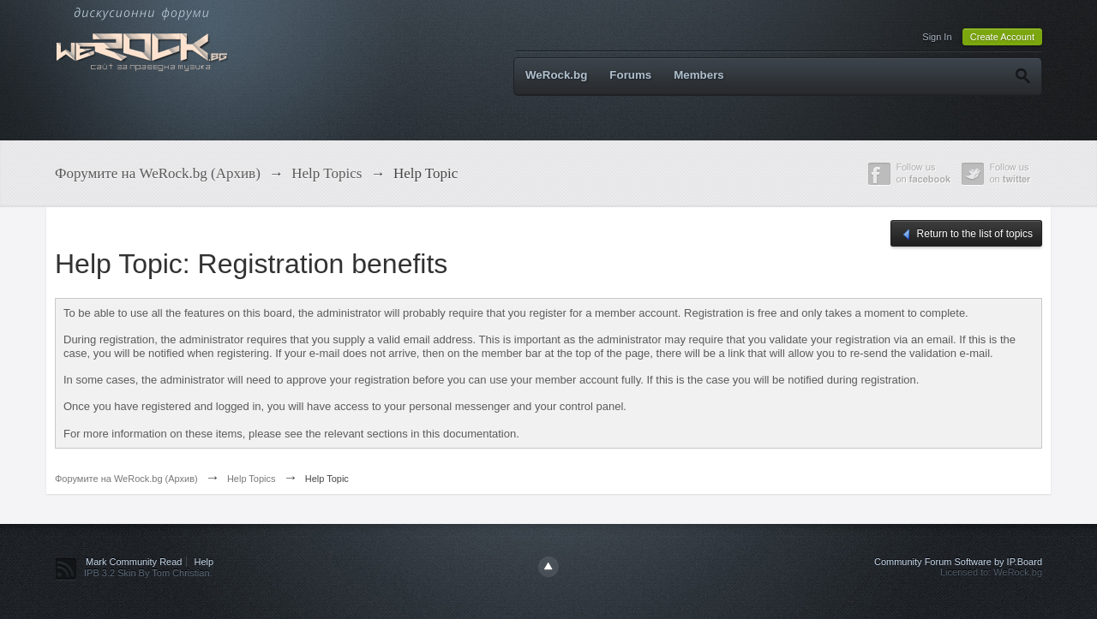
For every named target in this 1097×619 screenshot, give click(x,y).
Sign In (936, 37)
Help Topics (251, 478)
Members (699, 74)
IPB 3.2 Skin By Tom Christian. (148, 573)
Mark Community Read (134, 562)
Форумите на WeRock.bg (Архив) (126, 478)
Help (204, 562)
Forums (630, 74)
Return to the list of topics (966, 234)
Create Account (1002, 37)
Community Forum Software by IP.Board (958, 562)
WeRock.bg (556, 74)
